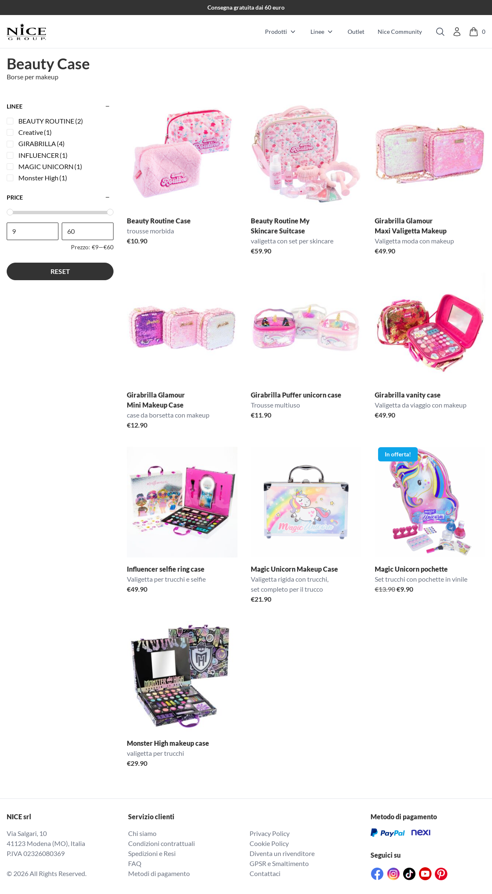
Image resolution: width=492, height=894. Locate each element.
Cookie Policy (269, 843)
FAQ (134, 863)
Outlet (356, 31)
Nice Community (400, 31)
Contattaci (265, 873)
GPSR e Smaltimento (279, 863)
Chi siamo (142, 833)
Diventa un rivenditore (282, 853)
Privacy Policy (270, 833)
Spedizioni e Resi (152, 853)
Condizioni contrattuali (161, 843)
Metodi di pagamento (159, 873)
